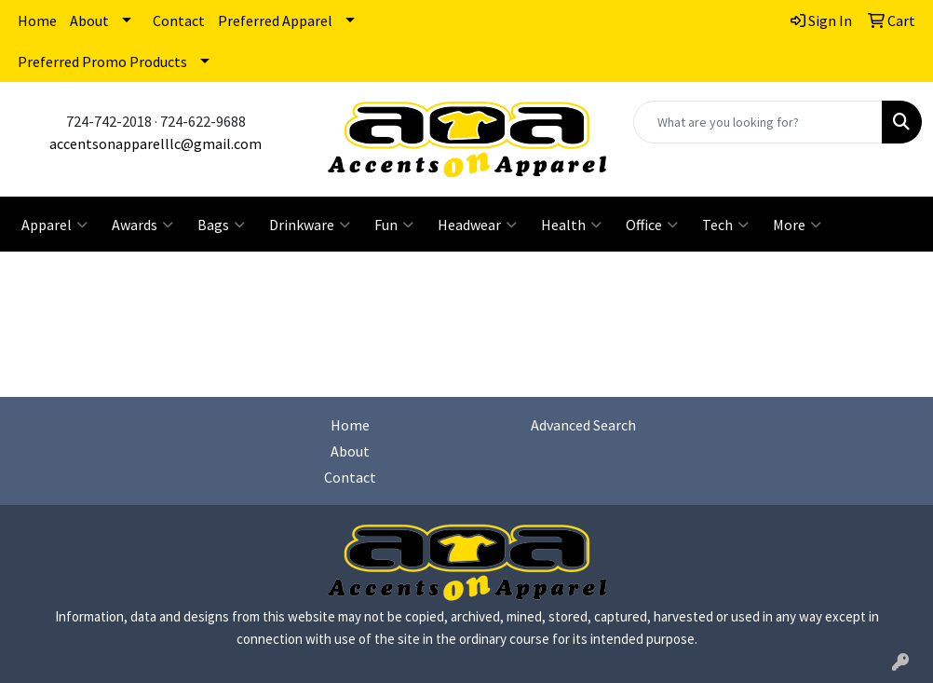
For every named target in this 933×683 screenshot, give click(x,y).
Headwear (477, 224)
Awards (142, 224)
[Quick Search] (758, 122)
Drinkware (309, 224)
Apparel (54, 224)
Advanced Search (583, 425)
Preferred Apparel (275, 20)
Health (571, 224)
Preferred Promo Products (102, 61)
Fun (393, 224)
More (797, 224)
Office (652, 224)
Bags (221, 224)
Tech (725, 224)
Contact (179, 20)
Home (37, 20)
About (89, 20)
